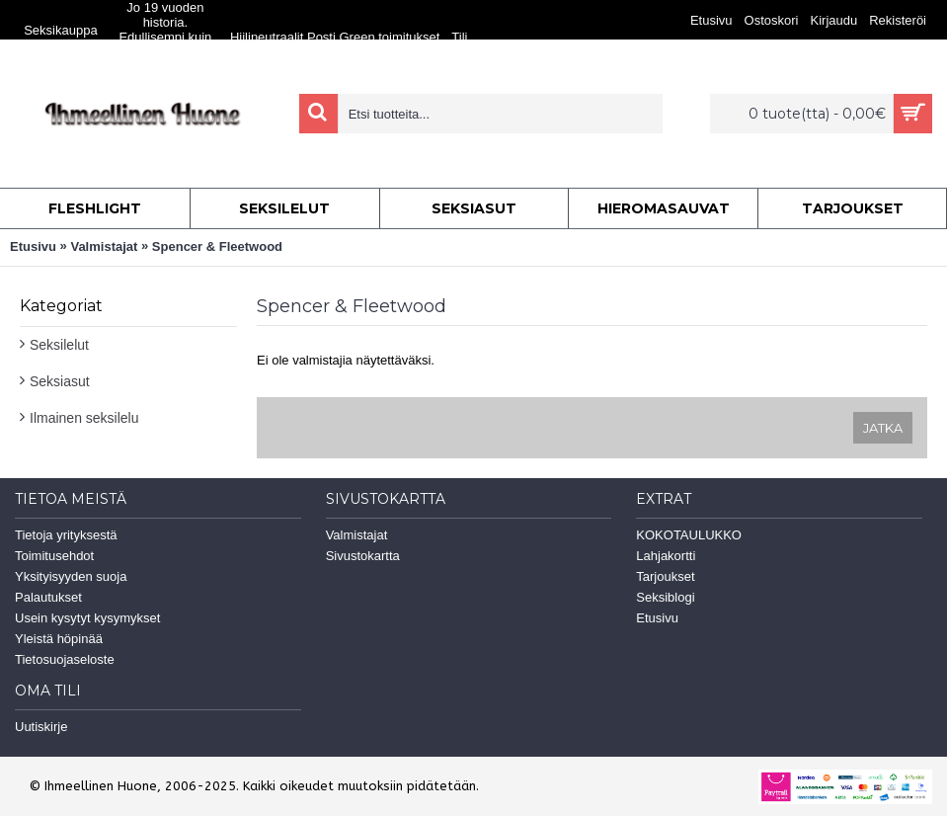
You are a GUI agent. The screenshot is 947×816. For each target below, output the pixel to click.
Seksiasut (60, 381)
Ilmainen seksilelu (84, 418)
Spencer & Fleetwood (217, 246)
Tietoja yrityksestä (66, 535)
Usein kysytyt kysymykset (87, 618)
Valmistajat (103, 246)
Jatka (883, 428)
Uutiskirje (41, 726)
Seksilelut (59, 345)
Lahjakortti (665, 555)
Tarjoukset (665, 576)
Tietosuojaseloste (65, 659)
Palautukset (48, 597)
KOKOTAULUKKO (689, 535)
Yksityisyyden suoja (70, 576)
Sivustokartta (363, 555)
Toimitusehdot (54, 555)
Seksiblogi (665, 597)
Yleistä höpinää (59, 638)
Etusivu (33, 246)
